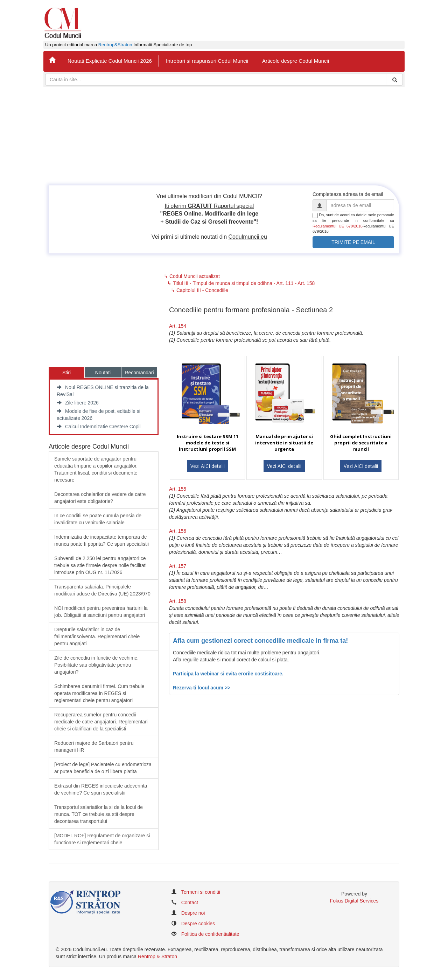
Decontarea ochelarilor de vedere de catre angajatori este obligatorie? (100, 497)
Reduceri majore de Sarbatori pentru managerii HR (93, 746)
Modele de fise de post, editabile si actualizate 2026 (98, 414)
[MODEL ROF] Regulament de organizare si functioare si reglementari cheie (102, 839)
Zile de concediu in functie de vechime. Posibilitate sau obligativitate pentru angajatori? (96, 665)
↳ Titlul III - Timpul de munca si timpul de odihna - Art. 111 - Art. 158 (241, 283)
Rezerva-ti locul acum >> (201, 687)
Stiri (66, 372)
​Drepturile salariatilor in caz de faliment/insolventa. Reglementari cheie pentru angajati (97, 636)
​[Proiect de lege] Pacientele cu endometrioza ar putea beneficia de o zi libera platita (103, 768)
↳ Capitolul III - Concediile (199, 290)
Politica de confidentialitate (210, 934)
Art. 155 (177, 489)
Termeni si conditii (200, 892)
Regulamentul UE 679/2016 (338, 226)
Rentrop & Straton (157, 956)
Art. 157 (177, 566)
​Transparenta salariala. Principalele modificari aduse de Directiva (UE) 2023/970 (102, 590)
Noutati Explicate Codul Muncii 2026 (110, 61)
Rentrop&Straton (115, 44)
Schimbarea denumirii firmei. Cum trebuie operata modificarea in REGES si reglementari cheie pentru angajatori (99, 693)
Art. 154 (177, 326)
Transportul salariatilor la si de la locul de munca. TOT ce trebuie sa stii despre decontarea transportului (98, 814)
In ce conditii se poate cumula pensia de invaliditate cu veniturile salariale (97, 519)
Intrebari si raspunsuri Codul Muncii (207, 61)
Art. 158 (177, 601)
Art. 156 (177, 531)
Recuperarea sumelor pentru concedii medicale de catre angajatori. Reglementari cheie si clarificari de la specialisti (101, 721)
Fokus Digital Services (354, 901)
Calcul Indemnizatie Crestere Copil (99, 426)
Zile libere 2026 (78, 403)
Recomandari (139, 372)
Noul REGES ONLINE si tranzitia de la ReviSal (103, 390)
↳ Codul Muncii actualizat (192, 276)
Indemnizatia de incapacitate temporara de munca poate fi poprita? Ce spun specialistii (101, 540)
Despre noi (193, 913)
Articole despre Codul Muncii (295, 61)
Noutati (103, 372)
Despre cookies (198, 923)
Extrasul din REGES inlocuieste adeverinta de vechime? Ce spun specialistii (100, 789)
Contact (189, 902)
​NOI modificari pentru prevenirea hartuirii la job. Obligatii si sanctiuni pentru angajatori (101, 611)
